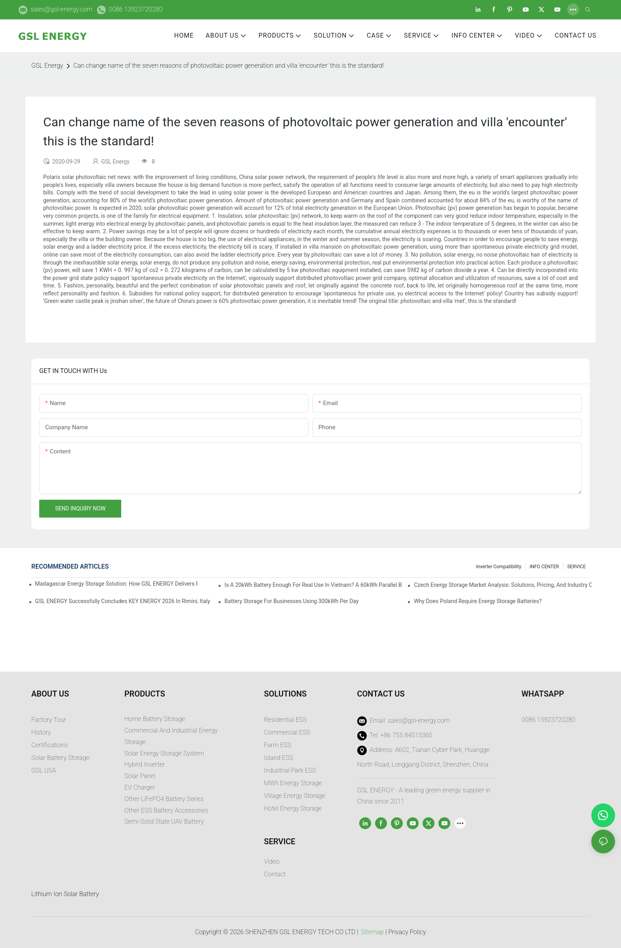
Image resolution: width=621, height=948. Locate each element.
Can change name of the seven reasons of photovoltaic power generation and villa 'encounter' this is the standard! (228, 65)
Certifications (49, 745)
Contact (275, 874)
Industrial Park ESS (290, 770)
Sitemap (372, 932)
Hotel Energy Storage (293, 808)
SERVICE (576, 566)
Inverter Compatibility (498, 566)
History (41, 732)
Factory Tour (48, 719)
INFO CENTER (544, 566)
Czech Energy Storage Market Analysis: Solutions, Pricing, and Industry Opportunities (503, 585)
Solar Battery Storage (60, 757)
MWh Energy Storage (293, 783)
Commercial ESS (287, 732)
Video (272, 861)
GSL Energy (47, 65)
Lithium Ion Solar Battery (65, 894)
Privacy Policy (407, 932)
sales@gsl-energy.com (61, 9)
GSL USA (44, 770)
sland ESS (279, 757)
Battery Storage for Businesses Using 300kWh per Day (292, 601)
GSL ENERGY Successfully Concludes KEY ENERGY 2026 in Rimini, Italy (122, 601)
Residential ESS (285, 719)
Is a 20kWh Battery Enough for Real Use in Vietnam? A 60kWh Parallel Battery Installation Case (313, 585)
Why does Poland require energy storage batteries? (478, 601)
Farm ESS (277, 745)
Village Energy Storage (295, 796)
